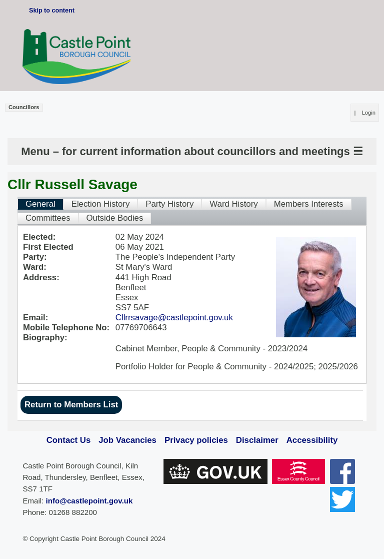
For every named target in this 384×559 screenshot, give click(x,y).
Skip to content (51, 10)
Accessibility (312, 440)
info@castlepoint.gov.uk (89, 500)
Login (369, 113)
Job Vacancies (127, 440)
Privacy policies (196, 440)
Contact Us (68, 440)
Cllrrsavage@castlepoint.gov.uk (174, 317)
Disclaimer (257, 440)
